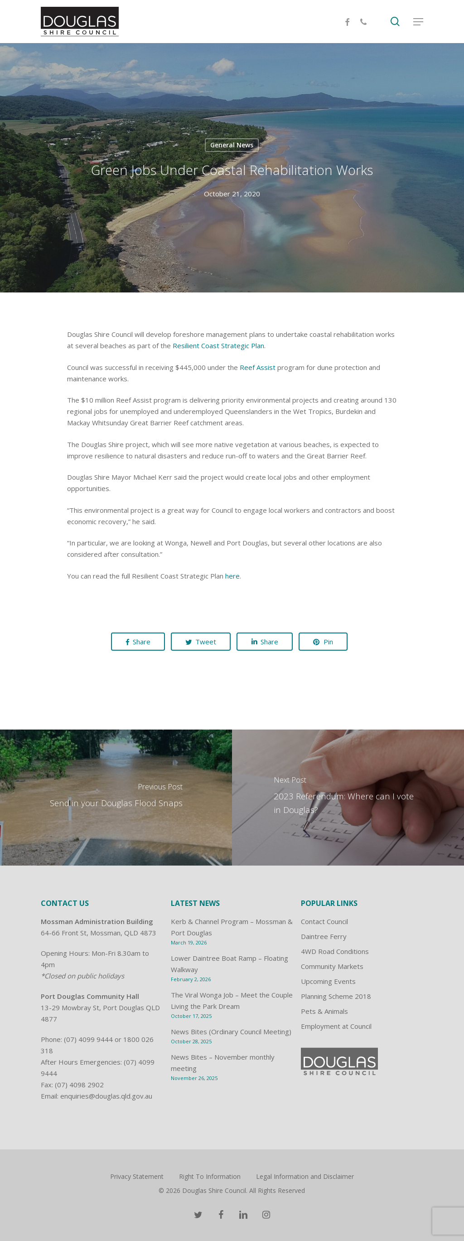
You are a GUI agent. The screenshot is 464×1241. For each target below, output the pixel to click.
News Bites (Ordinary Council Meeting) (231, 1031)
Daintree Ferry (324, 936)
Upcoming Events (328, 981)
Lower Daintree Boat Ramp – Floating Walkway (229, 964)
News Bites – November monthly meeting (223, 1062)
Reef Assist (258, 367)
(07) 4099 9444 (88, 1039)
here (232, 575)
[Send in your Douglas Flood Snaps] (116, 798)
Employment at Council (336, 1026)
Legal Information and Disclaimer (305, 1176)
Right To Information (210, 1176)
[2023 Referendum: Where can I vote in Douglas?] (348, 798)
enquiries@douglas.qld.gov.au (106, 1095)
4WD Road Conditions (335, 951)
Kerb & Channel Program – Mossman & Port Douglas (232, 927)
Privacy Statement (137, 1176)
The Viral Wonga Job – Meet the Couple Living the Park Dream (232, 1000)
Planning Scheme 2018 (336, 996)
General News (231, 145)
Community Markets (332, 966)
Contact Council (324, 921)
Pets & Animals (324, 1011)
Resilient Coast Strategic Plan (218, 345)
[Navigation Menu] (418, 21)
